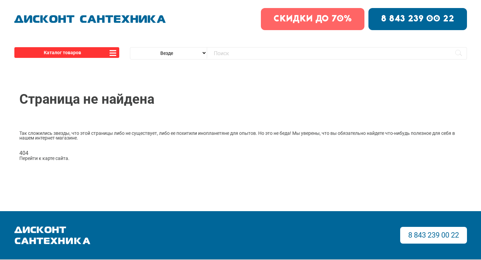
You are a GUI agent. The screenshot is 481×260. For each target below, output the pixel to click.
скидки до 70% (313, 19)
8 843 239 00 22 (417, 19)
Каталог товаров (62, 52)
